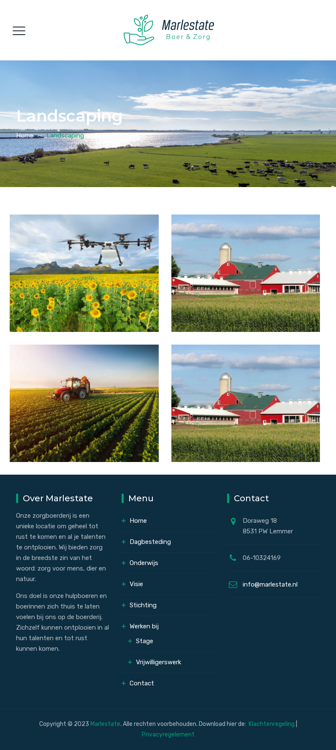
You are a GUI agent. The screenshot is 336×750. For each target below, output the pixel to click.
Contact (142, 683)
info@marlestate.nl (270, 584)
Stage (144, 641)
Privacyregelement (168, 734)
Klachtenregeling (272, 724)
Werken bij (144, 626)
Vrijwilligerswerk (158, 662)
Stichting (143, 605)
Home (24, 135)
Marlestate (105, 724)
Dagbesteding (150, 542)
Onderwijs (144, 563)
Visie (136, 584)
